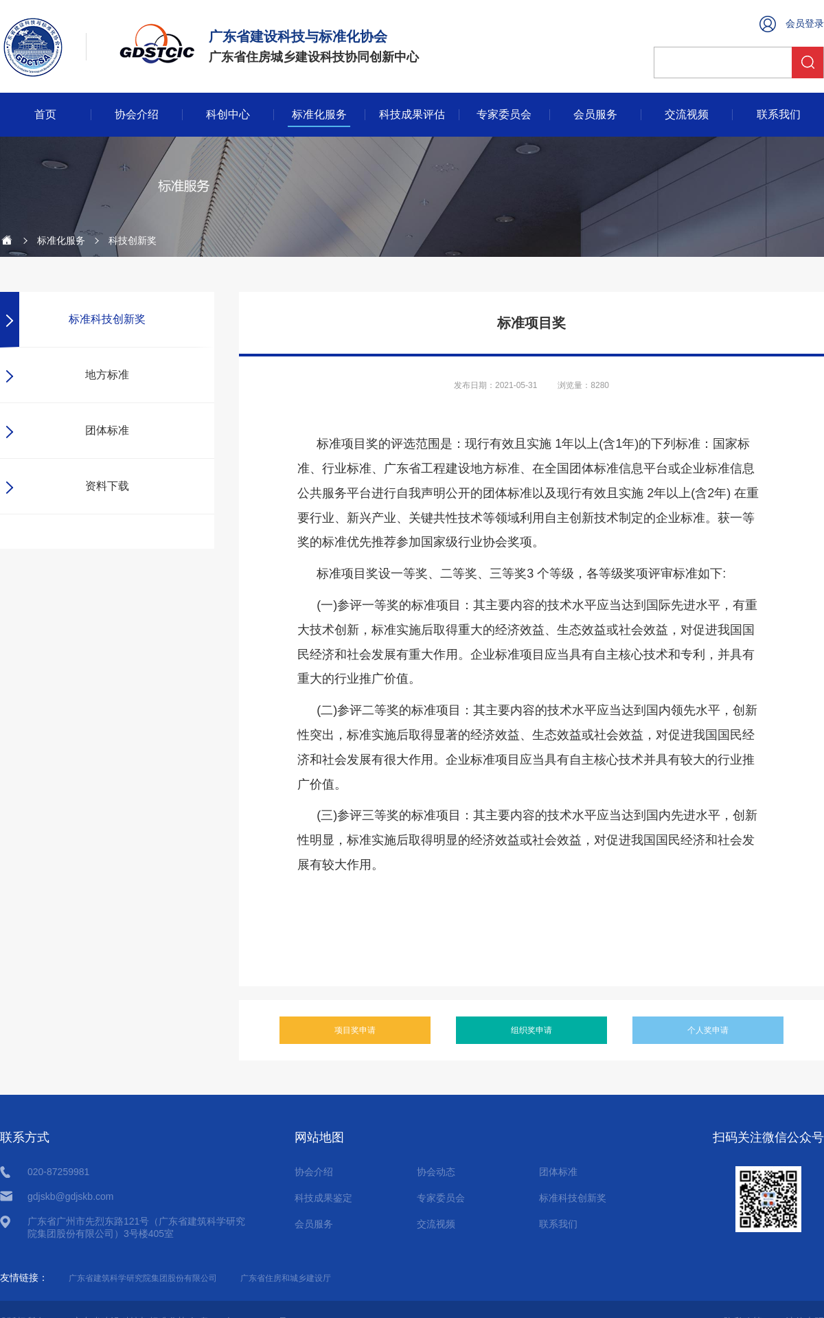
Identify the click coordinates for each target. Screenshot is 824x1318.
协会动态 (436, 1171)
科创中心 (228, 114)
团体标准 (107, 430)
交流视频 (687, 114)
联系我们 (779, 114)
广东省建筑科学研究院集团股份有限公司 (143, 1278)
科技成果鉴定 (323, 1197)
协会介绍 (137, 114)
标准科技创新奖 (107, 319)
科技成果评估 (412, 114)
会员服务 (595, 114)
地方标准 (107, 374)
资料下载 (107, 486)
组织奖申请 (531, 1030)
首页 (45, 114)
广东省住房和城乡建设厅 (285, 1278)
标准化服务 (319, 114)
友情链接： (24, 1277)
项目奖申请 (355, 1030)
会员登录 (805, 23)
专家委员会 (504, 114)
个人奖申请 (708, 1030)
